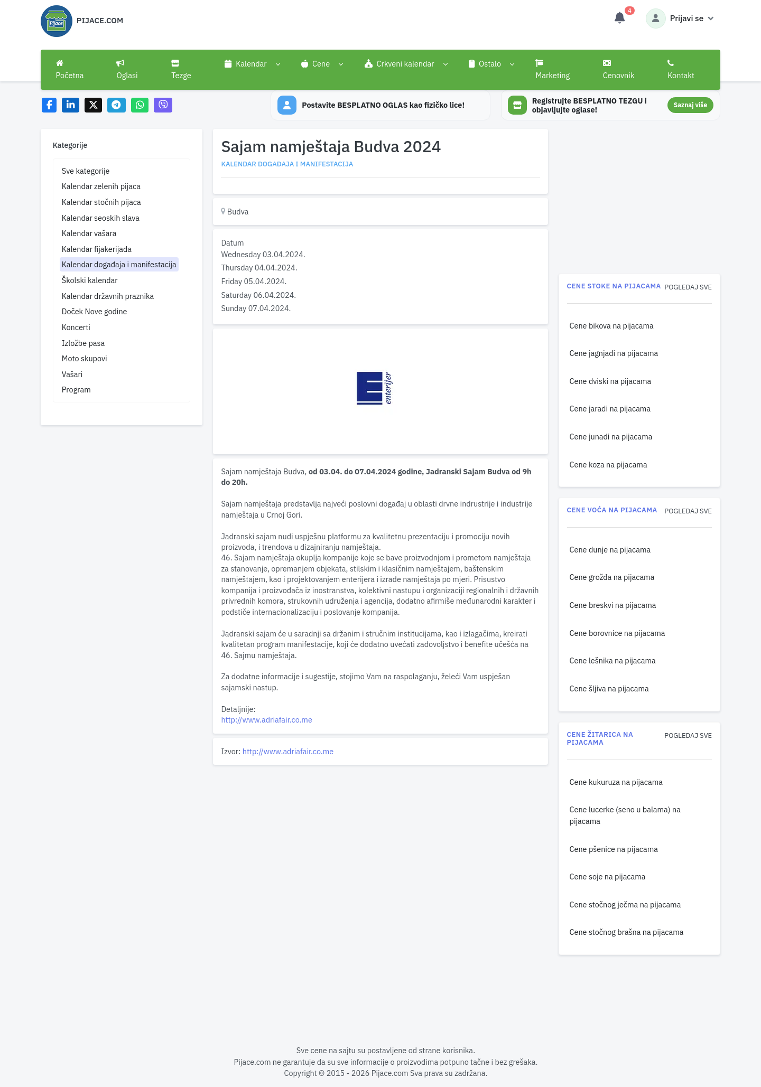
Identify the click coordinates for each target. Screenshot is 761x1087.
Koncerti (76, 327)
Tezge (181, 69)
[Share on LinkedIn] (70, 105)
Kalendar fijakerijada (97, 249)
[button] (252, 64)
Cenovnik (619, 69)
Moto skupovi (84, 358)
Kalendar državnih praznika (108, 296)
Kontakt (680, 69)
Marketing (552, 69)
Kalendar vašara (89, 233)
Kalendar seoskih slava (101, 218)
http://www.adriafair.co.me (266, 720)
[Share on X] (93, 105)
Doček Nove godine (94, 311)
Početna (70, 69)
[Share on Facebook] (49, 105)
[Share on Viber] (163, 105)
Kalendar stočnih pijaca (101, 202)
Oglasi (126, 69)
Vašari (72, 374)
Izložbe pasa (83, 343)
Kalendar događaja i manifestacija (119, 264)
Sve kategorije (86, 171)
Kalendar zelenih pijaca (101, 186)
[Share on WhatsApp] (140, 105)
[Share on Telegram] (116, 105)
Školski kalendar (90, 280)
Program (76, 390)
